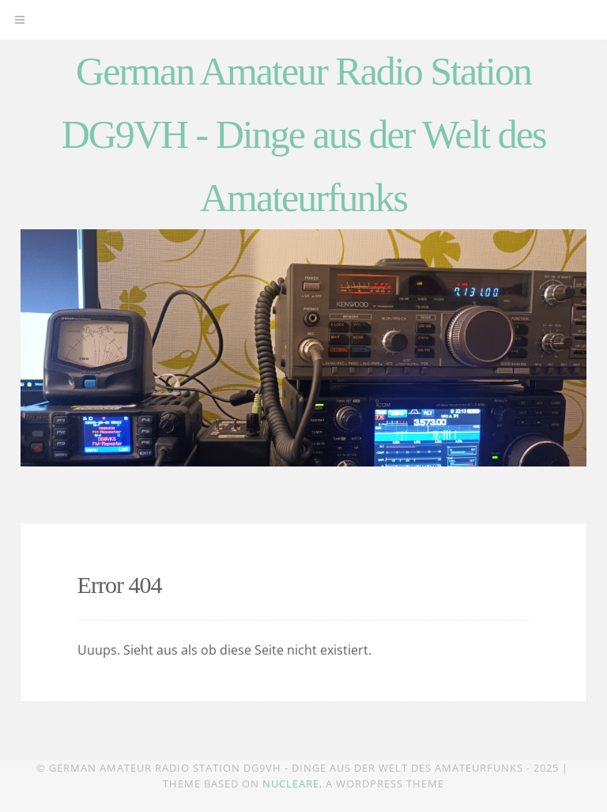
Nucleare (290, 783)
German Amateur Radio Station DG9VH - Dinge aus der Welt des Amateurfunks (304, 134)
